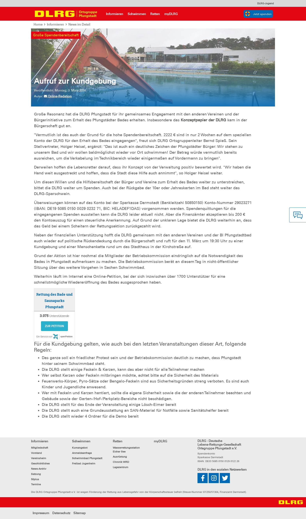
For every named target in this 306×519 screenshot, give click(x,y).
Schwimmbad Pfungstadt (87, 458)
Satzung (36, 474)
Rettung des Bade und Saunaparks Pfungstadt (54, 300)
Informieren (114, 14)
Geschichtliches (40, 463)
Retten (155, 14)
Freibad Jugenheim (83, 463)
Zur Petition (54, 326)
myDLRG (171, 14)
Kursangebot (79, 447)
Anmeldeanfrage (82, 453)
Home (38, 24)
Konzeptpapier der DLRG (203, 120)
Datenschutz (61, 513)
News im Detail (79, 24)
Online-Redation (58, 96)
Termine (36, 484)
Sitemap (79, 513)
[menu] (265, 3)
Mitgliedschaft (39, 447)
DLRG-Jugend (265, 3)
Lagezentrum (120, 467)
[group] (258, 14)
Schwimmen (137, 14)
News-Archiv (38, 468)
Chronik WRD (121, 461)
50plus (35, 479)
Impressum (41, 513)
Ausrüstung (120, 456)
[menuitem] (265, 3)
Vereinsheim (38, 458)
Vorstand (36, 453)
